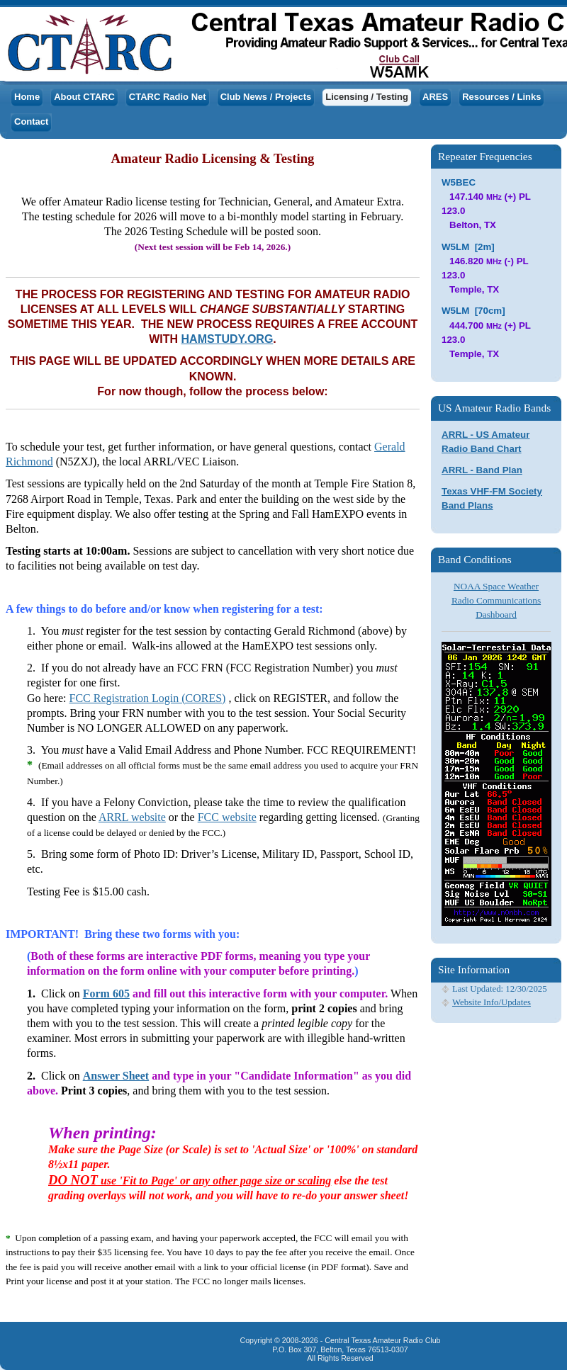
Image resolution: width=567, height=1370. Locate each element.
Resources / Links (501, 96)
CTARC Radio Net (167, 96)
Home (27, 96)
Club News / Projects (266, 96)
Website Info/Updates (491, 1002)
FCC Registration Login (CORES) (147, 698)
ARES (435, 96)
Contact (31, 121)
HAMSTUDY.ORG (227, 339)
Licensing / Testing (366, 96)
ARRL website (132, 817)
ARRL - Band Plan (482, 470)
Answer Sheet (116, 1076)
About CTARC (84, 96)
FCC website (227, 817)
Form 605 (106, 993)
